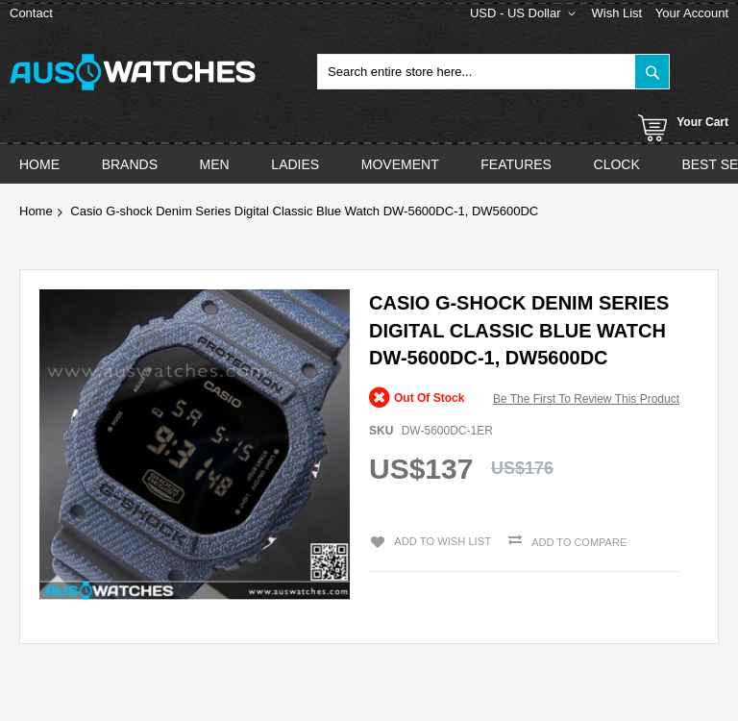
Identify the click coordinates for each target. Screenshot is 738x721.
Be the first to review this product (586, 399)
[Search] (652, 71)
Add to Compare (576, 542)
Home (36, 211)
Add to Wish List (439, 540)
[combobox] (493, 71)
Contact (31, 13)
